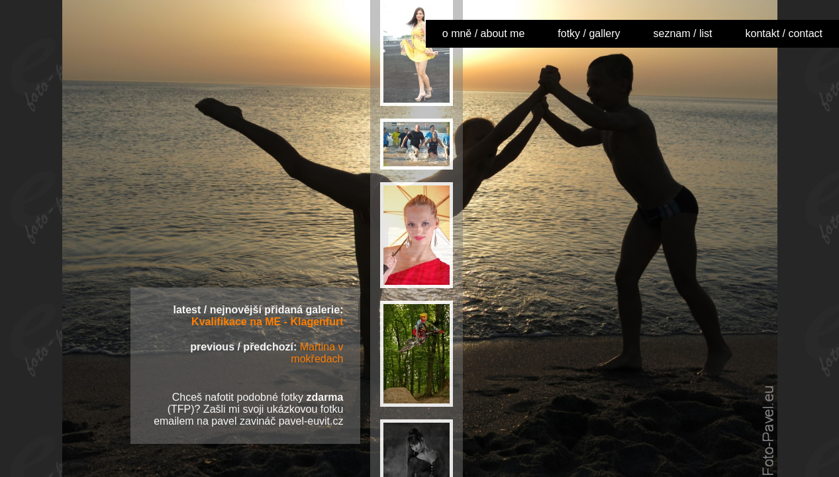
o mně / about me (483, 33)
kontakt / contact (783, 33)
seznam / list (683, 33)
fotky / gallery (589, 33)
